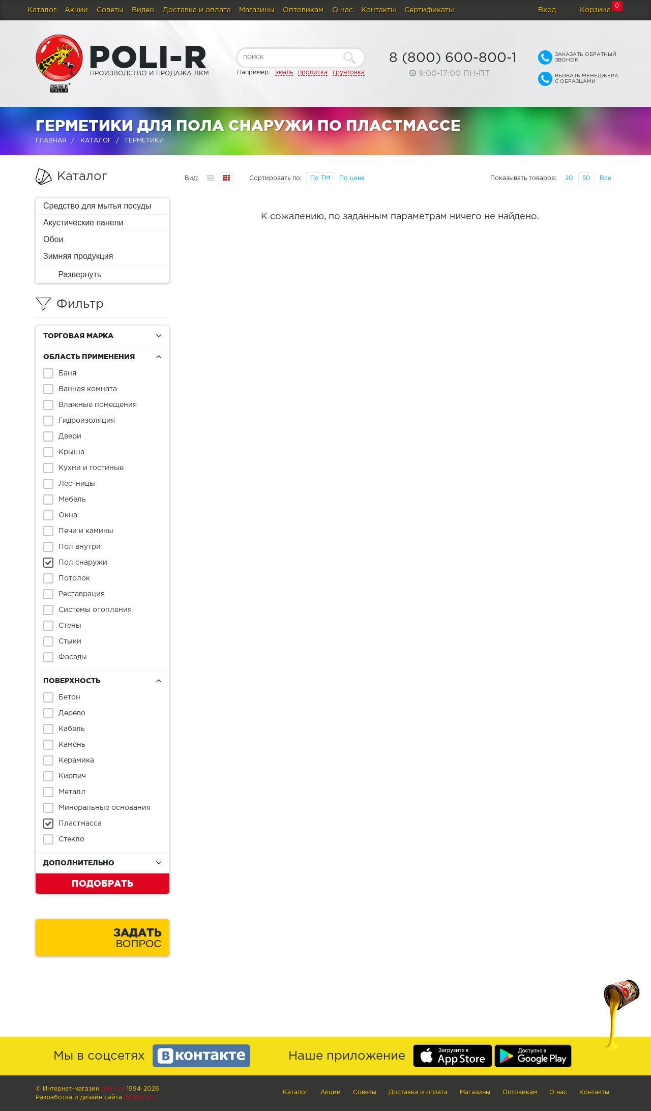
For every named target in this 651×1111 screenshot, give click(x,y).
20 (569, 178)
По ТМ (320, 178)
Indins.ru (140, 1097)
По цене (352, 178)
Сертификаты (429, 10)
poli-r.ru (113, 1089)
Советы (110, 10)
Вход (547, 10)
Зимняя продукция (78, 256)
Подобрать (102, 883)
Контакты (378, 10)
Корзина (595, 10)
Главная (51, 140)
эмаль (284, 72)
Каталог (41, 10)
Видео (143, 10)
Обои (53, 239)
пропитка (313, 72)
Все (605, 178)
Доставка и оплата (197, 10)
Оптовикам (303, 10)
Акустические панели (83, 222)
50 (586, 178)
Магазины (257, 10)
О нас (342, 10)
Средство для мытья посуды (97, 205)
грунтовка (349, 72)
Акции (76, 10)
